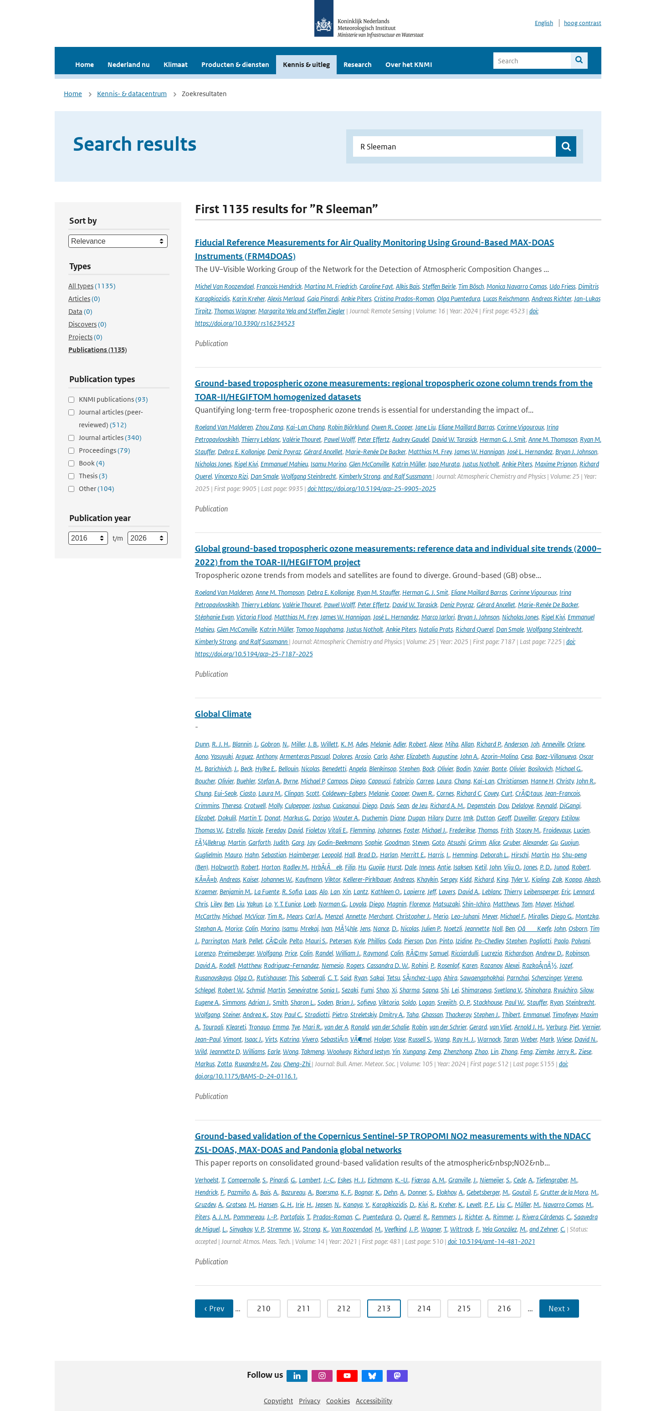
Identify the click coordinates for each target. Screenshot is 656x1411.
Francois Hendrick (279, 286)
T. (223, 1180)
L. (224, 1229)
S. (264, 1180)
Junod (561, 867)
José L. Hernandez (530, 451)
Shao (382, 990)
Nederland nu (129, 64)
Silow (586, 990)
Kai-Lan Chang (305, 427)
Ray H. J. (463, 1039)
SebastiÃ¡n (334, 1039)
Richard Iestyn (372, 1051)
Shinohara (538, 990)
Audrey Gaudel (410, 439)
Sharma (410, 990)
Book (92, 463)
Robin (419, 1026)
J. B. (313, 744)
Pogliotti (540, 940)
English (544, 23)
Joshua (321, 805)
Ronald (360, 1026)
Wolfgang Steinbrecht (308, 476)
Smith (280, 1002)
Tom (527, 904)
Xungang (414, 1051)
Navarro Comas (563, 1204)
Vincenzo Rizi (231, 476)
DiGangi (569, 805)
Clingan (293, 793)
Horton (270, 867)
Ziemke (544, 1051)
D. (395, 928)
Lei (455, 990)
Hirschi (519, 854)
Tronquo (259, 1026)
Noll (497, 928)
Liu (240, 904)
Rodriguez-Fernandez (291, 965)
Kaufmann (308, 879)
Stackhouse (487, 1002)
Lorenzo (205, 953)
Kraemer (206, 891)
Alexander (535, 842)
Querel (412, 1216)
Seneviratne (303, 990)
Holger (382, 1039)
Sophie (373, 842)
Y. (367, 1204)
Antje (444, 867)
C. (509, 1204)
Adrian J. (259, 1002)
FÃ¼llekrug (210, 842)
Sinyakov (241, 1229)
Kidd (466, 879)
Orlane (575, 744)
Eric (565, 891)
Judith (281, 842)
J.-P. (272, 1216)
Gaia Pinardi (322, 298)
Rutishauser (271, 977)
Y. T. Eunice (287, 904)
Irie (300, 1204)
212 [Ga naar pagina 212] (344, 1309)
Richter (473, 1216)
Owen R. (423, 793)
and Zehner (543, 1229)
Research (357, 64)
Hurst (394, 867)
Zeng (434, 1051)
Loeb (309, 904)
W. (296, 1229)
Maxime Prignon (556, 464)
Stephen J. (486, 1014)
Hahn (252, 854)
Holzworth (224, 867)
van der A (336, 1026)
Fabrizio (403, 781)
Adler (399, 744)
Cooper (400, 793)
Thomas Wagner (235, 311)
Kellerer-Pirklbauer (367, 879)
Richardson (519, 953)
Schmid (255, 990)
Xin (347, 891)
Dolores (342, 756)
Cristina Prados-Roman (404, 298)
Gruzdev (205, 1204)
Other (96, 488)
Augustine (444, 756)
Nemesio (332, 965)
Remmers (443, 1216)
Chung (203, 793)
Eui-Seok (225, 793)
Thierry (512, 891)
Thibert (511, 1014)
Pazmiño (238, 1192)
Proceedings (104, 450)
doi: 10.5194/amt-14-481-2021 (491, 1241)
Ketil (481, 867)
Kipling (540, 879)
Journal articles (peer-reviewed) (111, 418)
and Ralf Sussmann (408, 476)
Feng (526, 1051)
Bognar (363, 1192)
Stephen (409, 768)
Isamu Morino (328, 464)
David (295, 830)
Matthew (249, 965)
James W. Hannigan (479, 451)
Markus (205, 1063)
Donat (272, 817)
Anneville (553, 744)
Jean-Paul (207, 1039)
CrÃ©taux (528, 793)
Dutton (485, 817)
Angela (357, 768)
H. (310, 1204)
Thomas (488, 830)
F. (222, 1192)
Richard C (468, 793)
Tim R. (275, 916)
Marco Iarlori (438, 617)
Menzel (334, 916)
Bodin (463, 768)
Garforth (259, 842)
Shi (445, 990)
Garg (298, 842)
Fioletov (315, 830)
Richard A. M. (447, 805)
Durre (453, 817)
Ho (555, 854)
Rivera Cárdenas (543, 1216)
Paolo (561, 940)
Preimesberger (236, 953)
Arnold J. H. (528, 1026)
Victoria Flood (254, 617)
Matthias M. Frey (429, 451)
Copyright (278, 1400)
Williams (254, 1051)
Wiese (564, 1039)
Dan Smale (264, 476)
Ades (362, 744)
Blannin (241, 744)
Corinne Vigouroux (520, 427)
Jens (365, 928)
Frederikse (462, 830)
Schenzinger (546, 977)
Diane (397, 817)
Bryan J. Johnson (576, 451)
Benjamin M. (235, 891)
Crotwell (255, 805)
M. (573, 1180)
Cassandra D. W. (388, 965)
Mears (294, 916)
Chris (201, 904)
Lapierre (414, 891)
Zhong (509, 1051)
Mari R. (312, 1026)
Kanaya (353, 1204)
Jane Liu (425, 427)
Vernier (591, 1026)
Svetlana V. (508, 990)
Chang (462, 781)
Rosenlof (448, 965)
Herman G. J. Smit (503, 439)
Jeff (431, 891)
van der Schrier (448, 1026)
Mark (239, 940)
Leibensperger (541, 891)
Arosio (363, 756)
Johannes (389, 830)
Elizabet (205, 817)
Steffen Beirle (439, 286)
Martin (237, 842)
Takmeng (312, 1051)
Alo (323, 891)
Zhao (481, 1051)
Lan (335, 891)
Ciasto (248, 793)
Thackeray (458, 1014)
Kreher (447, 1204)
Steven (420, 842)
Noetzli (453, 928)
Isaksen (462, 867)
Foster (411, 830)
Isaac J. (253, 1039)
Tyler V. (520, 879)
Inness (427, 867)
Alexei (512, 965)
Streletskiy (363, 1014)
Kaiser (250, 879)
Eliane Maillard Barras (466, 427)
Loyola (357, 904)
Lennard (583, 891)
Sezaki (350, 990)
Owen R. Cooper (391, 427)
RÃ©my (416, 953)
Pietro (340, 1014)
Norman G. (332, 904)
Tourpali (213, 1026)
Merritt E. (412, 854)
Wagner (431, 1229)
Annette (356, 916)
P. (432, 965)
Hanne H (542, 781)
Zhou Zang (269, 427)
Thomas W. (209, 830)
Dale (410, 867)
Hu (362, 867)
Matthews (506, 904)
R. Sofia (292, 891)
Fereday (275, 830)
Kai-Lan (483, 781)
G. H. (286, 1204)
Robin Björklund (348, 427)
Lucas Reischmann (506, 298)
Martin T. (250, 817)
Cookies (338, 1400)
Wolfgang (269, 953)
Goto (438, 842)
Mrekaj (309, 928)
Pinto (446, 940)
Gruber (511, 842)
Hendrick (206, 1192)
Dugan (416, 817)
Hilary (435, 817)
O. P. (465, 1002)
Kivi (423, 1204)
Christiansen (512, 781)
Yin (396, 1051)
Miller (298, 744)
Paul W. (514, 1002)
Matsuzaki (446, 904)
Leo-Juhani (465, 916)
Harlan (389, 854)
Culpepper (297, 805)
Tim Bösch (471, 286)
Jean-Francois (562, 793)
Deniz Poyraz (284, 451)
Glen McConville (369, 464)
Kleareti (236, 1026)
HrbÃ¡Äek (326, 867)
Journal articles (110, 437)
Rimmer (503, 1216)
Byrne (290, 781)
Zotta (224, 1063)
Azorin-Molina (499, 756)
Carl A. (313, 916)
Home (84, 64)
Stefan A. (269, 781)
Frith (507, 830)
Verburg (556, 1026)
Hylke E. (265, 768)
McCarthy (207, 916)
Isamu (289, 928)
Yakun (254, 904)
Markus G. (296, 817)
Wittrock (461, 1229)
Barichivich (218, 768)
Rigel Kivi (246, 464)
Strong (311, 1229)
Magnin (396, 904)
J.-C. (329, 1180)
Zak (557, 879)
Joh (535, 744)
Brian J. (345, 1002)
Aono (201, 756)
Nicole (255, 830)
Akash (592, 879)
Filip (350, 867)
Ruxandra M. (251, 1063)
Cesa (527, 756)
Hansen (267, 1204)
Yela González (499, 1229)
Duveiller (525, 817)
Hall (349, 854)
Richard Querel (474, 629)
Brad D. (367, 854)
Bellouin (288, 768)
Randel (324, 953)
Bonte (499, 768)
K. (378, 1192)
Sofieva (366, 1002)
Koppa (573, 879)
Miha (451, 744)
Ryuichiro (565, 990)
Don (430, 940)
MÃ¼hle (346, 928)
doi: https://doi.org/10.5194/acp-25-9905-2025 (372, 488)
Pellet (256, 940)
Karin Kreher (248, 298)
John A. (469, 756)
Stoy (276, 1014)
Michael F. (512, 916)
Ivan (326, 928)
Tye (296, 1026)
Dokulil (227, 817)
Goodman (397, 842)
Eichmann (380, 1180)
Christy (565, 781)
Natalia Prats (436, 629)
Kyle (359, 940)
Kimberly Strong (359, 476)
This (294, 977)
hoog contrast (582, 23)
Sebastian (273, 854)
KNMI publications (113, 399)
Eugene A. (207, 1002)
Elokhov (446, 1192)
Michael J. (434, 830)
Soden (325, 1002)
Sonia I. (329, 990)
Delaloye (522, 805)
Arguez (244, 756)
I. (448, 854)
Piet (574, 1026)
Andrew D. (549, 953)
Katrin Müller (408, 464)
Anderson (516, 744)
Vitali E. (337, 830)
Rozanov (491, 965)
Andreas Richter (551, 298)
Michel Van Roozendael (224, 286)
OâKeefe (534, 928)
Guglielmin (208, 854)
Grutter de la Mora (564, 1192)
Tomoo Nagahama (319, 629)
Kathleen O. (386, 891)
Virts (271, 1039)
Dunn (202, 744)
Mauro (233, 854)
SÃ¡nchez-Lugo (422, 977)
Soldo (409, 1002)
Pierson (413, 940)
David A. (468, 891)
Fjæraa (420, 1180)
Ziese (585, 1051)
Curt (506, 793)
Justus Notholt (480, 464)
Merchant (381, 916)
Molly (275, 805)
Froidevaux (557, 830)
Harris (436, 854)
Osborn (578, 928)
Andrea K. (255, 1014)
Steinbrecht (580, 1002)
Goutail (521, 1192)
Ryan (360, 977)
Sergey (449, 879)
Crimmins (207, 805)
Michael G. (568, 768)
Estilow (570, 817)
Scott (312, 793)
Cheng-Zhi (297, 1063)
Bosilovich (540, 768)
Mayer (543, 904)
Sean (403, 805)
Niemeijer (491, 1180)
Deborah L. (494, 854)
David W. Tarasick (454, 439)
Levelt (474, 1204)
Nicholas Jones (213, 464)
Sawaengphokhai (482, 977)
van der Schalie (390, 1026)
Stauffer (537, 1002)
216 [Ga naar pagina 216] (504, 1309)
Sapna (430, 990)
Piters (202, 1216)
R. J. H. (221, 744)
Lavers (447, 891)
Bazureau (293, 1192)
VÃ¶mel (360, 1039)
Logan (427, 1002)
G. (293, 1180)
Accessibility (374, 1400)
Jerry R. (566, 1051)
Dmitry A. (391, 1014)
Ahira (450, 977)
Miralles (538, 916)
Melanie (380, 744)
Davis (387, 805)
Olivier (445, 768)
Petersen (340, 940)
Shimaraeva (476, 990)
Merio (440, 916)
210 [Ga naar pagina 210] (264, 1309)
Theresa (231, 805)
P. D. (545, 867)
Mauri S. (316, 940)
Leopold (332, 854)
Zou (276, 1063)
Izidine (464, 940)
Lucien (581, 830)
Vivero (310, 1039)
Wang (442, 1039)
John (495, 867)
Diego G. (562, 916)
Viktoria (389, 1002)
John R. (585, 781)
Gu (554, 842)
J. (256, 744)
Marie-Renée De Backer (375, 451)
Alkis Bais (408, 286)
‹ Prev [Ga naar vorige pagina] (214, 1309)
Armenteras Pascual (305, 756)
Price (291, 953)
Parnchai (518, 977)
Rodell (227, 965)
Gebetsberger (483, 1192)
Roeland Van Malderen (224, 427)
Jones (530, 867)
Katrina (289, 1039)
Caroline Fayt (376, 286)
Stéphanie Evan (214, 617)
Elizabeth (418, 756)
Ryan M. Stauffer (378, 592)
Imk (468, 817)
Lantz (361, 891)
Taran (510, 1039)
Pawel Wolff (339, 439)
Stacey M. (528, 830)
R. (433, 1204)
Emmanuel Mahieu (284, 464)
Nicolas (310, 768)
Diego (357, 781)
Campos (337, 781)
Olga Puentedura (458, 298)
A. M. (439, 1180)
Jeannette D (225, 1051)
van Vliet (501, 1026)
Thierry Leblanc (260, 439)
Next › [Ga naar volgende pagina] (559, 1309)
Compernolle (244, 1180)
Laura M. (270, 793)
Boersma (327, 1192)
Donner (417, 1192)
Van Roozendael (351, 1229)
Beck (246, 768)
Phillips (376, 940)
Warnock (489, 1039)
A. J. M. (221, 1216)
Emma (280, 1026)
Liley (215, 904)
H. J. (359, 1180)
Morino (270, 928)
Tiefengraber (552, 1180)
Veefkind (395, 1229)
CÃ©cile (276, 940)
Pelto (295, 940)
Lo (268, 904)
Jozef (565, 965)
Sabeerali (313, 977)
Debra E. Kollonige (241, 451)
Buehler (245, 781)
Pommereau (248, 1216)
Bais (265, 1192)
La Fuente (266, 891)
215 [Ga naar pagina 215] (464, 1309)
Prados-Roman (332, 1216)
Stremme (279, 1229)
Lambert (310, 1180)
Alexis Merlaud (285, 298)
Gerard (478, 1026)
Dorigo (321, 817)
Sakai (377, 977)
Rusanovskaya (213, 977)
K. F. (346, 1192)
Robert (417, 744)
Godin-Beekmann (340, 842)
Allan (467, 744)
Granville (459, 1180)
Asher (397, 756)
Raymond (375, 953)
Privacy (309, 1400)
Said (345, 977)
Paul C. (293, 1014)
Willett (329, 744)
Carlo (380, 756)
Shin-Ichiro (476, 904)
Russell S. (419, 1039)
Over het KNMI (408, 64)
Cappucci (379, 781)
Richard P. (489, 744)
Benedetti (334, 768)
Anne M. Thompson (552, 439)
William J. (348, 953)
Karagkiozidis (389, 1204)
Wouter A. (346, 817)
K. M (347, 744)
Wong (290, 1051)
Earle (273, 1051)
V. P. (260, 1229)
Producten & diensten (235, 64)
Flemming (362, 830)
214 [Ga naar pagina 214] (424, 1309)
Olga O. (244, 977)
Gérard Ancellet (323, 451)
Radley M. (295, 867)
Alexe (435, 744)
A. (530, 1180)
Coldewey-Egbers (344, 793)
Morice (233, 928)
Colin (251, 928)
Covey (491, 793)
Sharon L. (303, 1002)
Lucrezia (491, 953)
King (502, 879)
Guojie (376, 867)
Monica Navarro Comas (517, 286)
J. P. (413, 1229)
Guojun (569, 842)
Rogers (355, 965)
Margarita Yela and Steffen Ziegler (301, 311)
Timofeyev (565, 1014)
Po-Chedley (489, 940)
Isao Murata (444, 464)
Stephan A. (208, 928)
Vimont (232, 1039)
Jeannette (477, 928)
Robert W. (231, 990)
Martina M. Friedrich (330, 286)
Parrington (215, 940)
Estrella (235, 830)
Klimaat (176, 64)
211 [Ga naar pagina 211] (304, 1309)
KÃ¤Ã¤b (206, 879)
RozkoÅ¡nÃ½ (539, 965)
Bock (428, 768)
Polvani (580, 940)
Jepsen (323, 1204)
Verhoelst (207, 1180)
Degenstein (481, 805)
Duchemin (374, 817)
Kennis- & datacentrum (132, 93)
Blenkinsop (382, 768)
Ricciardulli (464, 953)
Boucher (205, 781)
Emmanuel (536, 1014)
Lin (494, 1051)
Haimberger (304, 854)
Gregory (548, 817)
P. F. (489, 1204)
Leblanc (491, 891)
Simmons (234, 1002)
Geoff (504, 817)
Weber (529, 1039)
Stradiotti (317, 1014)
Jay (311, 842)
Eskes (344, 1180)
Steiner (231, 1014)
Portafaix (292, 1216)
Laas (311, 891)
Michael (564, 904)
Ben (229, 904)
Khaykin (427, 879)
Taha (412, 1014)
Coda (394, 940)
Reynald (546, 805)
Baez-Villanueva (555, 756)
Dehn (390, 1192)
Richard (484, 879)
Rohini (419, 965)
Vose (399, 1039)
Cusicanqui (346, 805)
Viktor (332, 879)
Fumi (367, 990)
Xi (394, 990)
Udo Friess (562, 286)
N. (285, 744)
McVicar (255, 916)
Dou (503, 805)
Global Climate (223, 714)
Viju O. (512, 867)
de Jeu (419, 805)
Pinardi (279, 1180)
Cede (519, 1180)
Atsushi (456, 842)
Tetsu (393, 977)
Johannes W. (276, 879)
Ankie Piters (356, 298)
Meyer (489, 916)
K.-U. (402, 1180)
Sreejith (446, 1002)
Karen (469, 965)
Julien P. (431, 928)
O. (398, 1216)
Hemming (464, 854)
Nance (381, 928)
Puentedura (377, 1216)
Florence (419, 904)
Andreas (230, 879)
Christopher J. (413, 916)
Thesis (93, 475)
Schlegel (205, 990)
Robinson (577, 953)
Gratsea (236, 1204)
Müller (523, 1204)
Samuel (439, 953)
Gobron (270, 744)
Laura (443, 781)
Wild (201, 1051)
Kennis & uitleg (306, 64)
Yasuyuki (222, 756)
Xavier (481, 768)
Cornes (445, 793)
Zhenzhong (458, 1051)
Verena (573, 977)
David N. (585, 1039)
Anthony (266, 756)
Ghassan (432, 1014)
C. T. (333, 977)
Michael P (312, 781)
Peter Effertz (374, 439)
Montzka (587, 916)
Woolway (339, 1051)
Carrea (425, 781)
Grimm (477, 842)
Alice (494, 842)
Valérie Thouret (301, 439)
